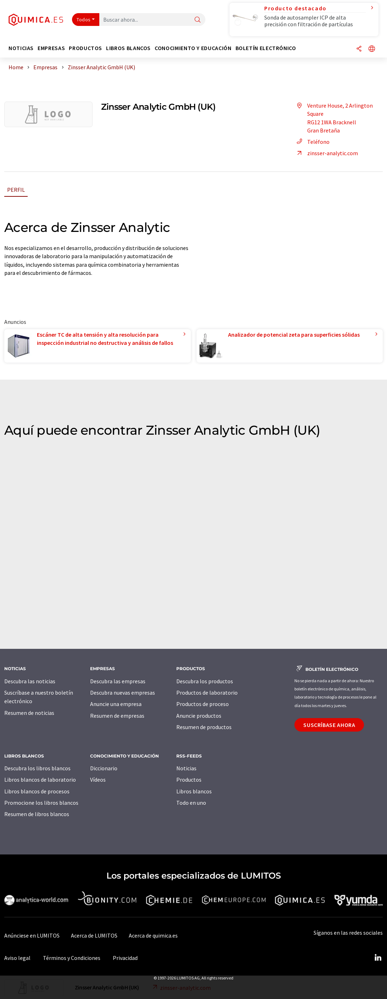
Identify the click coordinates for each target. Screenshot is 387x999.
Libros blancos (194, 791)
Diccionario (103, 768)
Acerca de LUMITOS (94, 935)
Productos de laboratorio (207, 692)
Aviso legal (17, 957)
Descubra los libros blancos (37, 768)
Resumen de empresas (117, 715)
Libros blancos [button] (128, 48)
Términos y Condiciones (71, 957)
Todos (84, 19)
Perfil (16, 189)
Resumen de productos (204, 727)
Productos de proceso (202, 703)
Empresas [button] (51, 48)
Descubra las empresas (117, 681)
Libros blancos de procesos (37, 791)
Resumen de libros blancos (36, 814)
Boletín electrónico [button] (266, 48)
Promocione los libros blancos (41, 802)
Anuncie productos (198, 715)
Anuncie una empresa (116, 703)
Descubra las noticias (29, 681)
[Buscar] (198, 20)
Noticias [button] (21, 48)
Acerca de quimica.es (153, 935)
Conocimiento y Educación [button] (193, 48)
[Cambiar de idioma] (372, 49)
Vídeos (98, 779)
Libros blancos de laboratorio (40, 779)
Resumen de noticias (29, 712)
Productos (188, 779)
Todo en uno (191, 802)
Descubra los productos (204, 681)
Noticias (186, 768)
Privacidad (125, 957)
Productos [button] (85, 48)
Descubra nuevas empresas (122, 692)
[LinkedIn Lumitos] (378, 957)
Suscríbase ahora (329, 724)
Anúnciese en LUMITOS (32, 935)
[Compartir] (359, 49)
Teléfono (312, 141)
